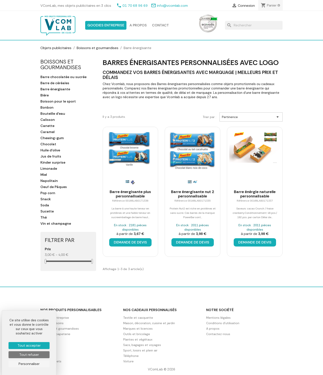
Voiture (128, 361)
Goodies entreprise (105, 25)
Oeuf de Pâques (53, 187)
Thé (43, 217)
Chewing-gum (52, 138)
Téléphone (131, 356)
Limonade (48, 168)
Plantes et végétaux (137, 339)
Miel (43, 175)
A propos (138, 25)
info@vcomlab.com (172, 5)
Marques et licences (138, 328)
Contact (160, 25)
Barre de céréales (54, 83)
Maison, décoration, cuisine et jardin (149, 323)
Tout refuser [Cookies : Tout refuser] (29, 354)
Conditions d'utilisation (222, 323)
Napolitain (49, 181)
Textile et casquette (138, 318)
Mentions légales (218, 318)
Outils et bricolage (136, 334)
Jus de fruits (50, 156)
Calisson (47, 120)
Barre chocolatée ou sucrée (63, 77)
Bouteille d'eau (52, 113)
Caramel (47, 132)
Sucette (47, 211)
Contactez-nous (218, 334)
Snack (45, 199)
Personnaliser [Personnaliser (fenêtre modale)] (29, 363)
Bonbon (47, 107)
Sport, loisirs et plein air (140, 350)
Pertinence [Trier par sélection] (251, 117)
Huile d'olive (50, 150)
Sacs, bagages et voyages (142, 345)
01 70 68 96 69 (135, 5)
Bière (44, 95)
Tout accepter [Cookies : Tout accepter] (29, 345)
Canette (47, 126)
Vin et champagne (55, 223)
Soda (44, 205)
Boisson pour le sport (58, 101)
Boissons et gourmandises (60, 64)
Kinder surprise (52, 162)
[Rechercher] (254, 25)
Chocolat (48, 144)
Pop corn (47, 193)
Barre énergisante (55, 89)
